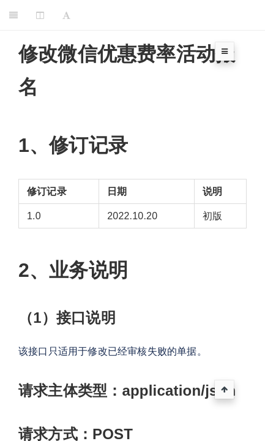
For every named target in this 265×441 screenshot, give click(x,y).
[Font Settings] (66, 15)
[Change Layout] (40, 15)
